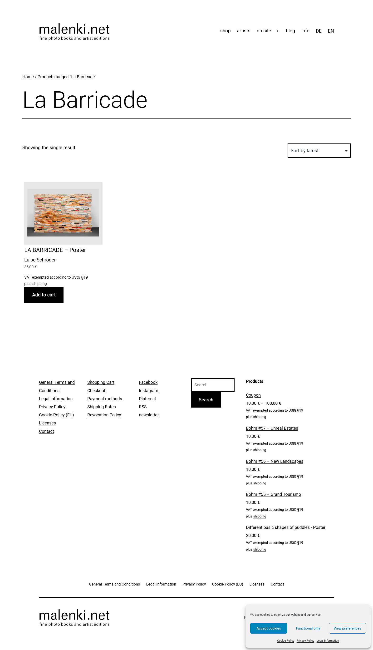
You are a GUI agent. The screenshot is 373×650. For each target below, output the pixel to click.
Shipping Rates (101, 406)
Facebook (148, 382)
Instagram (148, 390)
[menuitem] (319, 31)
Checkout (96, 390)
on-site (264, 31)
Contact (46, 431)
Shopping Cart (100, 382)
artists (243, 31)
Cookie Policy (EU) (56, 414)
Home (28, 76)
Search (206, 400)
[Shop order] (319, 150)
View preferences (347, 628)
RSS (143, 406)
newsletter (149, 414)
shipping (39, 283)
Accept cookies (268, 628)
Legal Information (328, 640)
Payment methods (104, 398)
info (305, 31)
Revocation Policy (104, 414)
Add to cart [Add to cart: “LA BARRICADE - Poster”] (44, 295)
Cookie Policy (285, 640)
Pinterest (147, 398)
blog (290, 31)
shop (225, 31)
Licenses (47, 422)
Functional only (308, 628)
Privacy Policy (305, 640)
